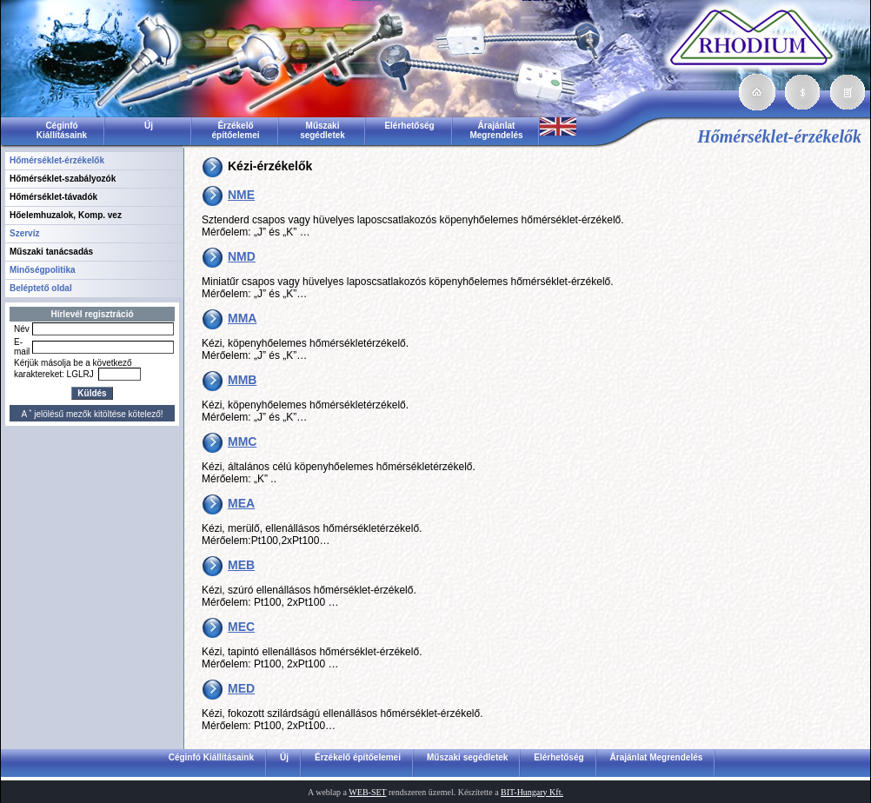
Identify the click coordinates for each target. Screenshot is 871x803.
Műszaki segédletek (322, 130)
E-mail (22, 346)
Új (148, 125)
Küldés (91, 393)
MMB (242, 380)
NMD (242, 256)
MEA (241, 503)
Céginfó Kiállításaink (62, 130)
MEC (241, 627)
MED (241, 688)
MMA (242, 318)
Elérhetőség (409, 125)
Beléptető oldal (41, 288)
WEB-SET (367, 792)
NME (241, 195)
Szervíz (24, 233)
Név (22, 329)
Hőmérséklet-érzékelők (57, 160)
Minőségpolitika (43, 270)
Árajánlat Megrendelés (495, 130)
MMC (242, 441)
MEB (241, 565)
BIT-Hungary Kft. (532, 792)
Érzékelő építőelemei (235, 130)
